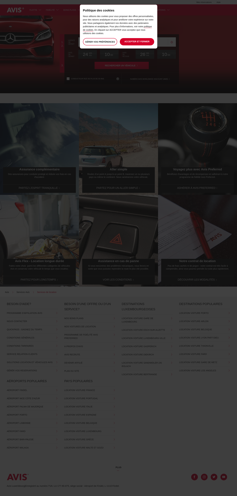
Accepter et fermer (137, 41)
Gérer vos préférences (100, 41)
